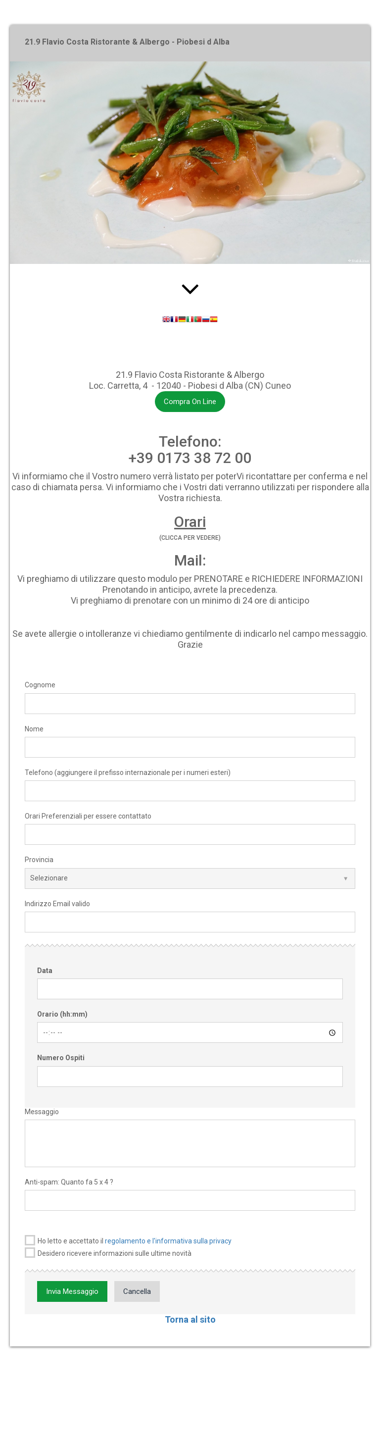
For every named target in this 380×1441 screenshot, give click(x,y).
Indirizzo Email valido (57, 904)
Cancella (137, 1291)
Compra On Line (190, 401)
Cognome (40, 685)
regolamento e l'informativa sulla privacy (168, 1241)
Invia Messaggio (72, 1291)
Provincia (39, 860)
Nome (34, 729)
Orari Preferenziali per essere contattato (88, 816)
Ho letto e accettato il (128, 1240)
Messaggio (42, 1112)
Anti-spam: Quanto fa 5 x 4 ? (69, 1182)
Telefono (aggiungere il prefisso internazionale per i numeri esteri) (128, 772)
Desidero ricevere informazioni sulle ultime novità (108, 1252)
